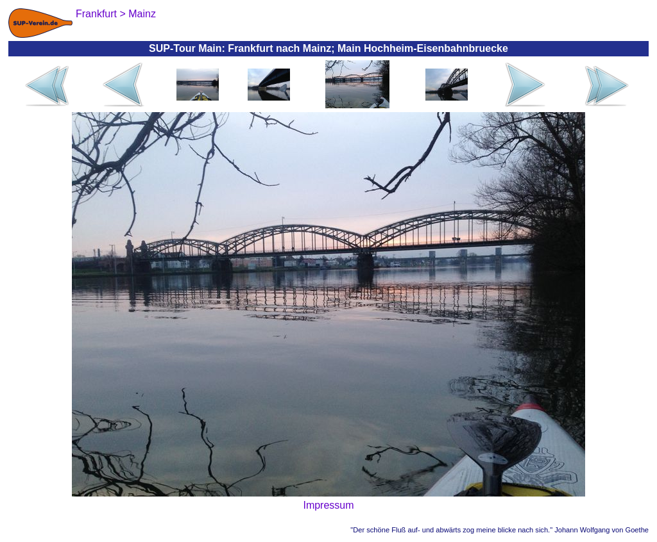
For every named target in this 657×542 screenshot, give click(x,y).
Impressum (328, 505)
